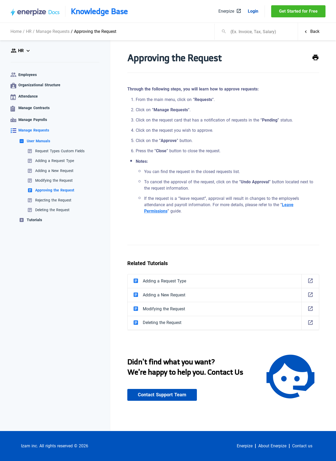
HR (29, 31)
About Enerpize (272, 446)
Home (16, 31)
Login (253, 11)
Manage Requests (53, 31)
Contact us (302, 446)
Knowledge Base (99, 11)
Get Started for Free (298, 11)
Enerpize (245, 446)
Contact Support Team (162, 394)
